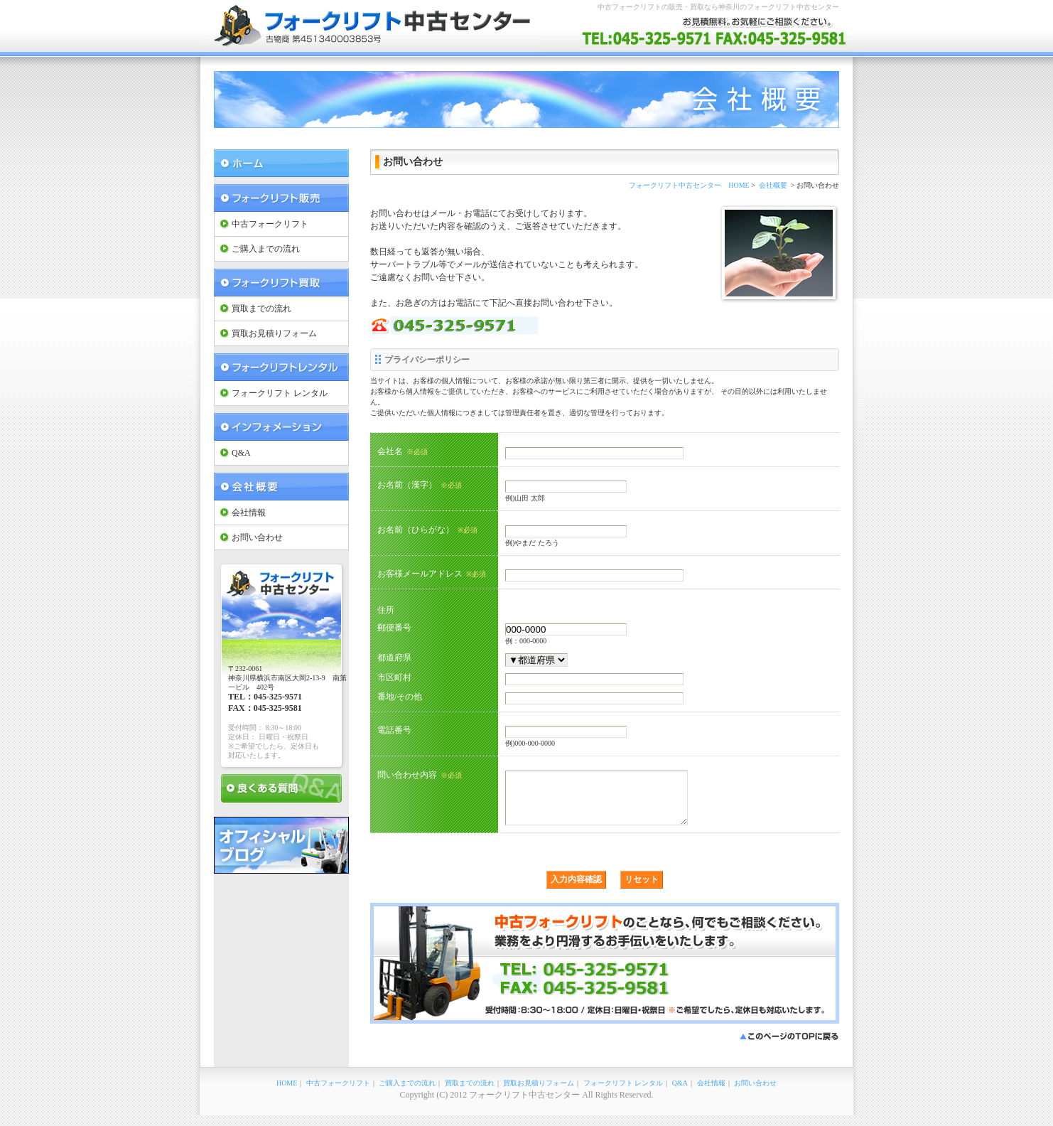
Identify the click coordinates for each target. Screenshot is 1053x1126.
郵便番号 (394, 627)
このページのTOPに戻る (789, 1047)
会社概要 (281, 486)
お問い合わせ (257, 537)
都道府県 (394, 657)
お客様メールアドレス (431, 574)
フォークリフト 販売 (281, 198)
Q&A (241, 453)
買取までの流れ (261, 308)
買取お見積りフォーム (274, 333)
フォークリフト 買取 (281, 282)
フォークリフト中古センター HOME (689, 185)
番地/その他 (399, 696)
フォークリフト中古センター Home (281, 163)
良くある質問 (281, 788)
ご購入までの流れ (266, 249)
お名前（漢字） (419, 485)
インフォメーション (281, 427)
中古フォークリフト (270, 224)
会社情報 (249, 513)
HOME (286, 1094)
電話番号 (394, 729)
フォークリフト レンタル (281, 367)
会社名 (402, 451)
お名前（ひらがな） (427, 530)
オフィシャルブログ (281, 845)
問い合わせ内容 (419, 775)
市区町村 (394, 677)
